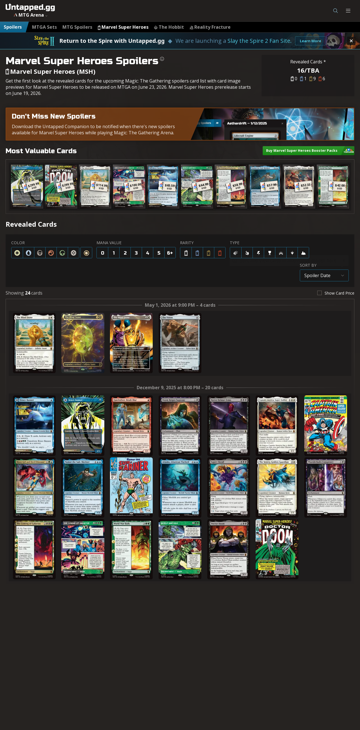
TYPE (234, 242)
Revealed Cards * (308, 62)
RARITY (187, 242)
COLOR (18, 242)
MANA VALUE (109, 242)
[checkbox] (335, 293)
